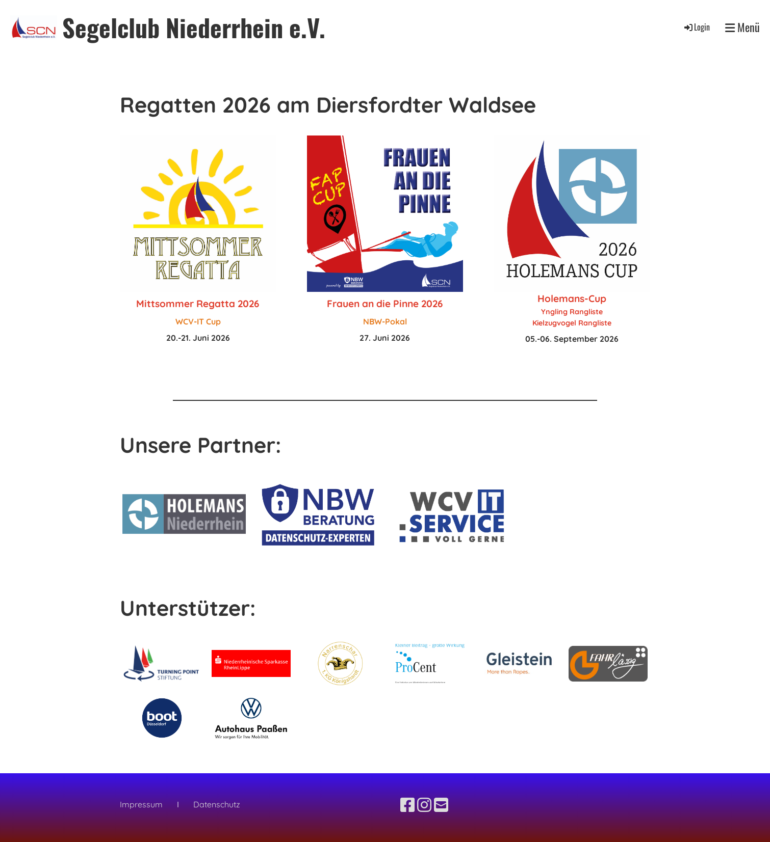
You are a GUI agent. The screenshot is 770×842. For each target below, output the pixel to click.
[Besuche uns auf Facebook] (407, 805)
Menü (742, 27)
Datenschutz (215, 804)
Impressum (141, 804)
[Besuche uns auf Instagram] (424, 805)
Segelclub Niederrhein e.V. (193, 27)
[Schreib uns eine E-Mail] (441, 805)
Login (696, 27)
